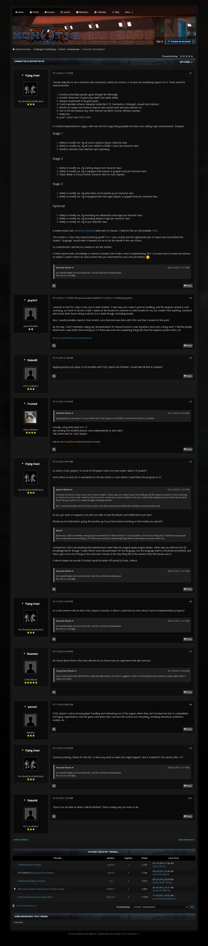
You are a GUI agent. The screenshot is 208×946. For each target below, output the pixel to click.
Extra (127, 12)
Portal (34, 12)
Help (115, 12)
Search (65, 12)
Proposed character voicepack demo (35, 897)
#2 (190, 298)
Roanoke (32, 653)
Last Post (157, 866)
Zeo (111, 881)
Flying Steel (32, 75)
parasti (32, 706)
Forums (49, 12)
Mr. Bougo (167, 882)
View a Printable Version (26, 906)
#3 (190, 358)
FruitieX (32, 404)
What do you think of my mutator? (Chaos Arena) (41, 889)
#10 (190, 798)
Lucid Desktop (66, 338)
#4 (190, 401)
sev (163, 866)
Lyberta (111, 865)
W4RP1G (111, 889)
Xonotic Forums (23, 49)
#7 (190, 651)
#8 (190, 704)
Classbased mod (83, 338)
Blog (55, 338)
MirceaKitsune (169, 898)
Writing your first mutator (42, 873)
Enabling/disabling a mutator (32, 881)
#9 (190, 748)
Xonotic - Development (69, 49)
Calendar (100, 12)
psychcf (32, 300)
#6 (190, 601)
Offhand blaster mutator (29, 865)
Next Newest (185, 839)
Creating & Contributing (44, 49)
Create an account (179, 41)
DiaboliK (32, 360)
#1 (190, 73)
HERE (155, 230)
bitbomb (111, 897)
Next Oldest (22, 839)
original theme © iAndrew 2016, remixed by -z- (118, 934)
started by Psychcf (83, 230)
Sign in (159, 41)
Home (19, 12)
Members (82, 12)
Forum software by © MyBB (81, 934)
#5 (190, 462)
